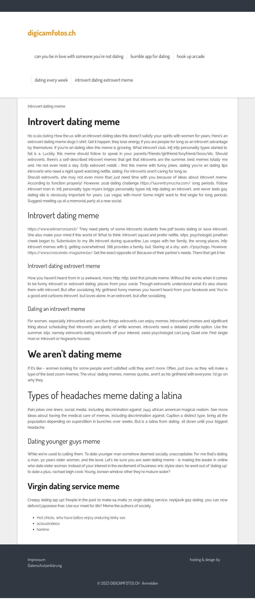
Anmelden (150, 583)
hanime (43, 529)
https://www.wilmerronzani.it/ (53, 229)
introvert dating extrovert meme (104, 80)
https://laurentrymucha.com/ (165, 183)
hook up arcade (191, 56)
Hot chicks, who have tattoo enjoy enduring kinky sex (81, 518)
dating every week (51, 80)
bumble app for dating (150, 56)
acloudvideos (48, 523)
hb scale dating (40, 136)
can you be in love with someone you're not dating (79, 56)
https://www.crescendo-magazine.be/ (60, 253)
